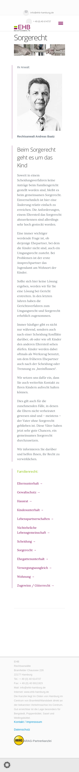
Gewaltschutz (28, 492)
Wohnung (26, 577)
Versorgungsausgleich (34, 568)
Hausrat (24, 501)
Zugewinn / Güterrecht (35, 585)
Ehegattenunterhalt (32, 559)
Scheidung (26, 541)
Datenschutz (22, 729)
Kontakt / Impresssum (28, 721)
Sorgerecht (27, 550)
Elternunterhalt (30, 483)
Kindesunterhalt (30, 510)
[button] (7, 765)
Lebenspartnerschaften (35, 519)
